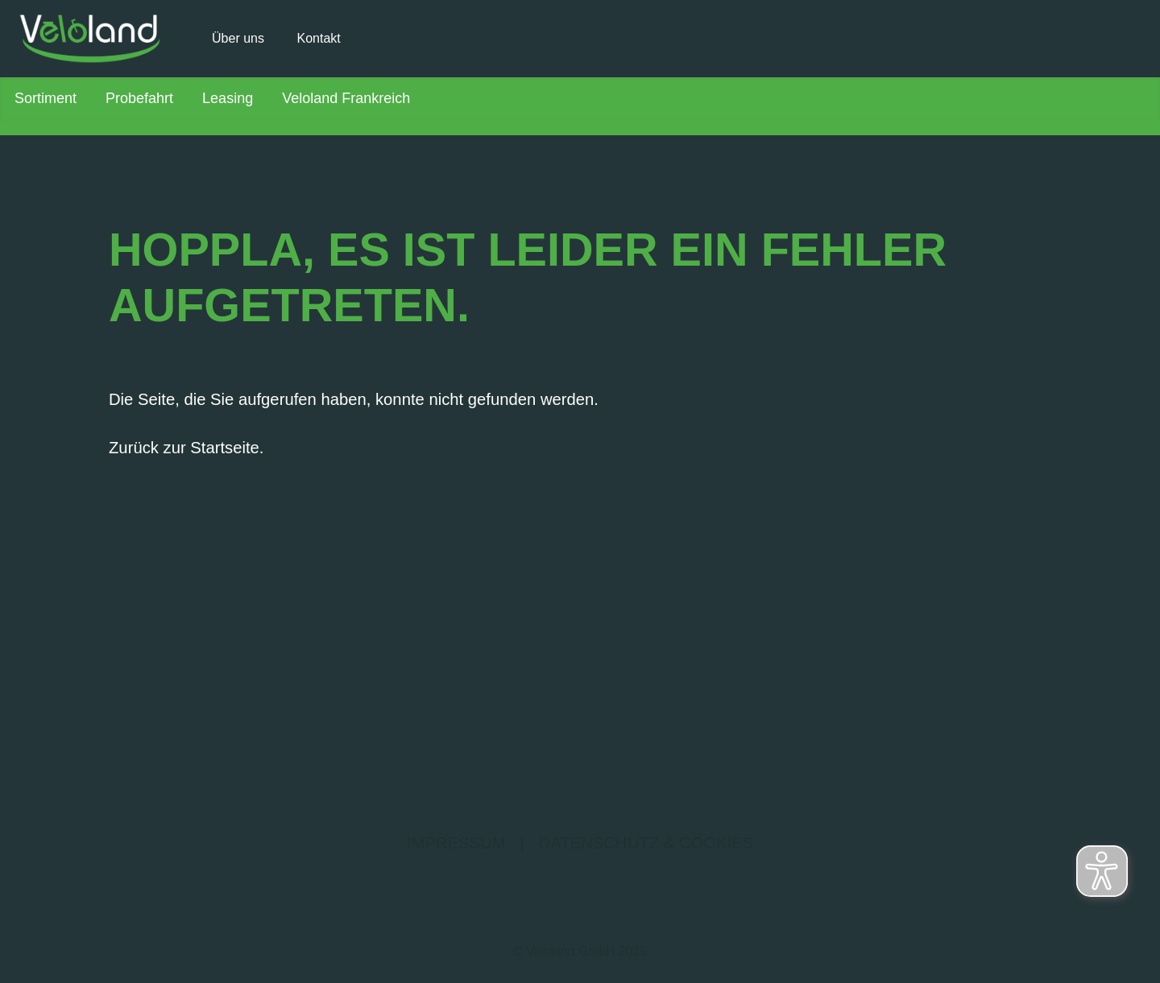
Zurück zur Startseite (184, 447)
